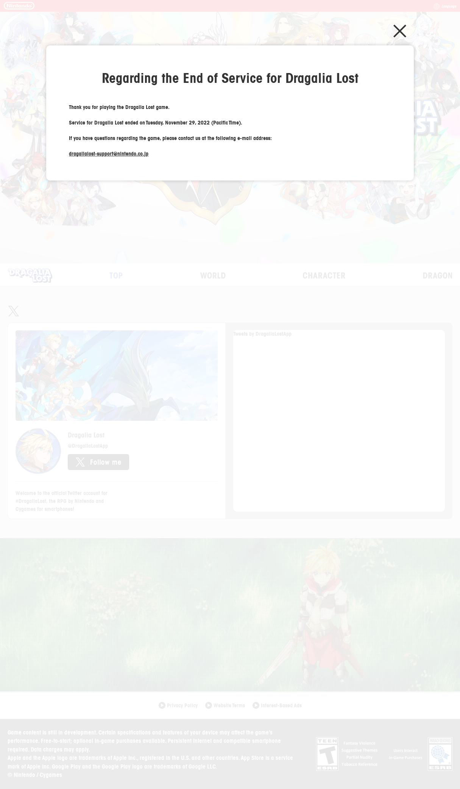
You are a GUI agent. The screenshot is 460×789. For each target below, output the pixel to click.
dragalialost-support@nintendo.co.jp (108, 153)
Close (399, 31)
